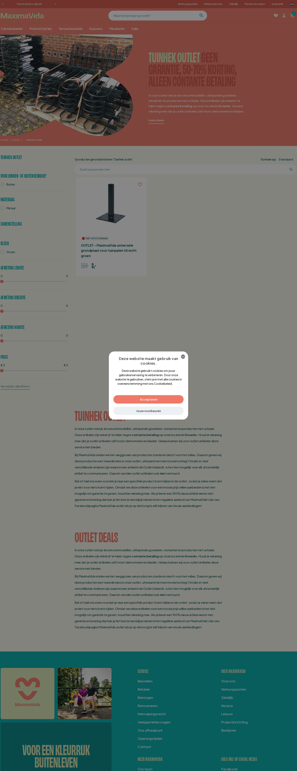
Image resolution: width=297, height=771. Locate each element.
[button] (148, 411)
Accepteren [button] (148, 399)
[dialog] (148, 385)
